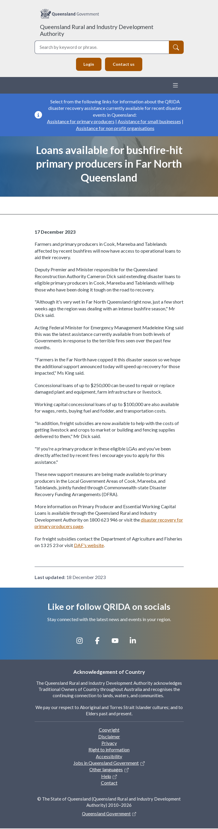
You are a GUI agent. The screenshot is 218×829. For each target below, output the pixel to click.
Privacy (109, 743)
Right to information (109, 750)
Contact (109, 783)
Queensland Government (106, 814)
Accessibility (109, 756)
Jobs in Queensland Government (106, 763)
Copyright (109, 730)
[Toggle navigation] (175, 85)
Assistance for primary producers (80, 121)
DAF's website (89, 546)
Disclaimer (109, 737)
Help (106, 776)
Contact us (124, 64)
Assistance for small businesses (149, 121)
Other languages (106, 770)
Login (88, 64)
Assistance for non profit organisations (115, 128)
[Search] (176, 47)
